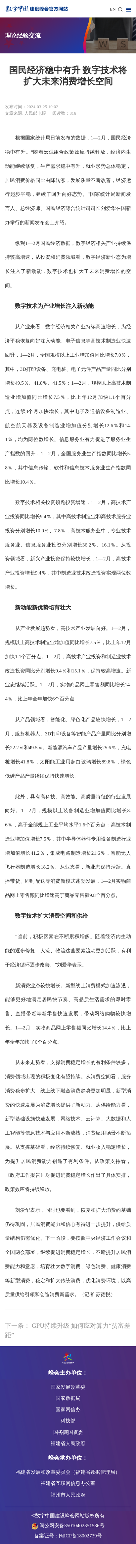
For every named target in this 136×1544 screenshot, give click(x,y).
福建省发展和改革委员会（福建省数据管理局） (68, 1472)
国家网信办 (68, 1409)
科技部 (68, 1420)
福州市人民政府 (68, 1495)
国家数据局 (68, 1398)
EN (113, 9)
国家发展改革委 (68, 1387)
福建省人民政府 (68, 1443)
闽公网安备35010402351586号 (71, 1525)
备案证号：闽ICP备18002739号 (68, 1535)
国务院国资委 (68, 1432)
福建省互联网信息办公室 (68, 1483)
